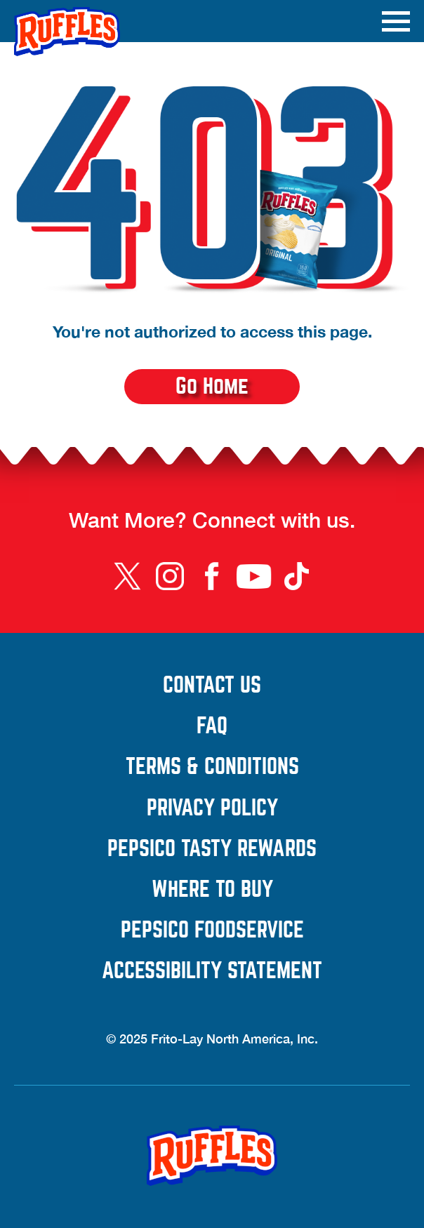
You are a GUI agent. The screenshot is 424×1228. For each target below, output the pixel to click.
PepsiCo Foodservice (266, 930)
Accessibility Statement (256, 971)
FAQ (212, 726)
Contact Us (286, 685)
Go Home (212, 386)
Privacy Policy (279, 808)
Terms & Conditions (268, 766)
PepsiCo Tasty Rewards (258, 849)
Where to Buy (212, 889)
